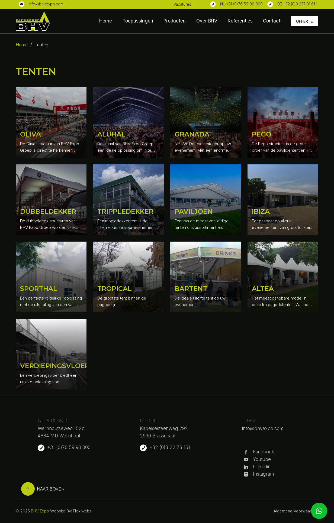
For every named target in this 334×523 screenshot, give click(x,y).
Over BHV (206, 21)
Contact (271, 21)
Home (105, 21)
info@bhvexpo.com (45, 4)
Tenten (41, 44)
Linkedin (262, 466)
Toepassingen (138, 21)
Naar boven (43, 489)
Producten (174, 21)
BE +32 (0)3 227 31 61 (296, 4)
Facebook (263, 451)
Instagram (263, 474)
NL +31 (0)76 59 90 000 (241, 4)
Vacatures (182, 4)
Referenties (240, 21)
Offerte (304, 21)
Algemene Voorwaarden (296, 511)
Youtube (262, 459)
